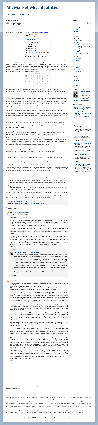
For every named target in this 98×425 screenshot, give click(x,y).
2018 (75, 74)
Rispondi (12, 246)
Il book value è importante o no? (82, 154)
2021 (75, 34)
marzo (77, 67)
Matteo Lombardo (19, 252)
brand (24, 203)
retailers (43, 203)
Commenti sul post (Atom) (17, 388)
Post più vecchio (63, 386)
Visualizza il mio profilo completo (81, 100)
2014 (75, 83)
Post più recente (11, 386)
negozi (38, 203)
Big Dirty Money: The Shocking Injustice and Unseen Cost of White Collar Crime (82, 113)
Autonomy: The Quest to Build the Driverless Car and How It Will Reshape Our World (82, 109)
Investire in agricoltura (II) (80, 134)
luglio (77, 62)
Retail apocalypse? (79, 44)
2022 (75, 31)
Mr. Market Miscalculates (32, 7)
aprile (77, 65)
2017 (75, 76)
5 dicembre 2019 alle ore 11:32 (21, 281)
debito (31, 203)
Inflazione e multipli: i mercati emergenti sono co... (82, 47)
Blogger (72, 417)
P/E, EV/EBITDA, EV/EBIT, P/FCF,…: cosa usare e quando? (82, 125)
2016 (75, 78)
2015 (75, 81)
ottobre (78, 56)
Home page (37, 386)
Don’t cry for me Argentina (81, 53)
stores (46, 203)
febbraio (78, 69)
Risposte (14, 249)
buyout (27, 203)
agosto (77, 60)
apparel (20, 203)
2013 (75, 85)
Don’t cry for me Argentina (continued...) (81, 50)
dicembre (78, 40)
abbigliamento (15, 203)
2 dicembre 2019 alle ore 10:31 (34, 252)
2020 (75, 36)
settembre (78, 58)
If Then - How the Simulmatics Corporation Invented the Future (82, 117)
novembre (78, 42)
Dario (11, 212)
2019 (75, 38)
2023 (75, 29)
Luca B (12, 281)
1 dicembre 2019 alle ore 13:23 (21, 212)
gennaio (78, 71)
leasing (35, 203)
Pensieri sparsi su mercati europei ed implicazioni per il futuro (82, 165)
